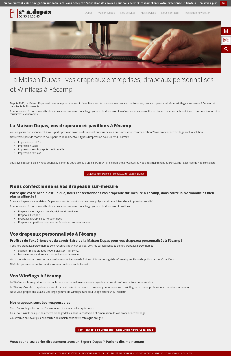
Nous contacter (170, 12)
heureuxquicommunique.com (176, 353)
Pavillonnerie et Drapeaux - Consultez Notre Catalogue (115, 329)
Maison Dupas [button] (106, 12)
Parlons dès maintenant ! (126, 341)
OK (223, 3)
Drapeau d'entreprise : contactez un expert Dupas (115, 173)
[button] (226, 40)
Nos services (148, 12)
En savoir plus (208, 3)
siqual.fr (127, 353)
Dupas (88, 12)
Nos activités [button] (127, 12)
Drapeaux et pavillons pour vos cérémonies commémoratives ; (54, 222)
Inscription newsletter (197, 12)
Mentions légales (91, 353)
